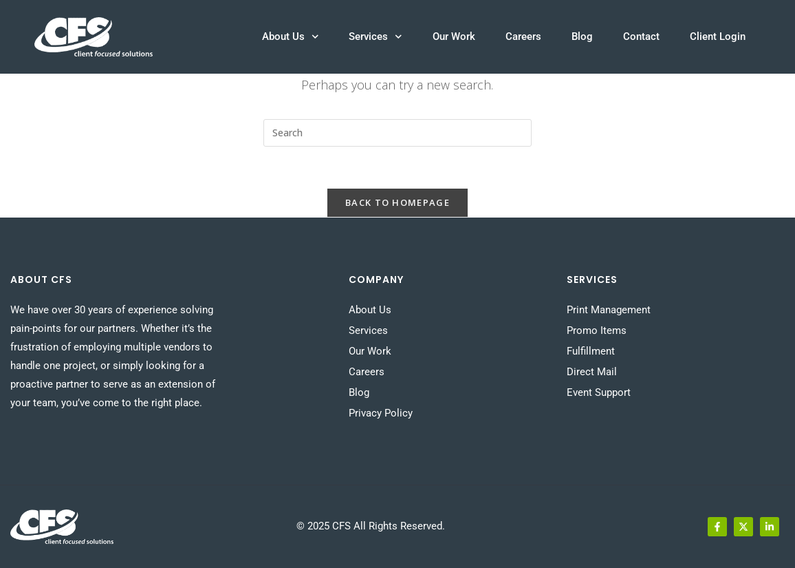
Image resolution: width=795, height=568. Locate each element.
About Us (290, 37)
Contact (641, 36)
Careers (523, 36)
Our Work (454, 36)
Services (375, 37)
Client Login (717, 36)
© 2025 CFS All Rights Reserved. (370, 526)
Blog (582, 36)
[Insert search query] (397, 133)
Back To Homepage (397, 202)
